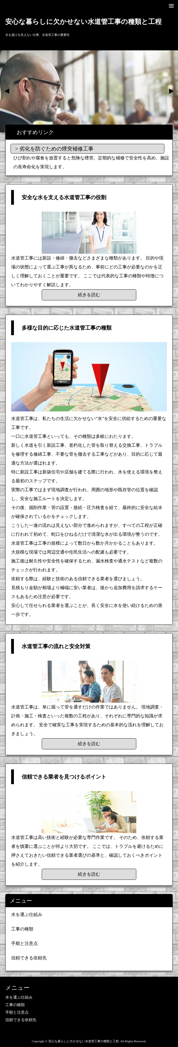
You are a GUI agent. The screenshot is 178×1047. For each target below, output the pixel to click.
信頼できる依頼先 (29, 957)
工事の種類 (22, 929)
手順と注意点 (24, 943)
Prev (7, 91)
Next (170, 91)
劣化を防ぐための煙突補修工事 (56, 149)
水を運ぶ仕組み (26, 914)
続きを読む (89, 294)
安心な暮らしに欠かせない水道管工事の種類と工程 (83, 21)
